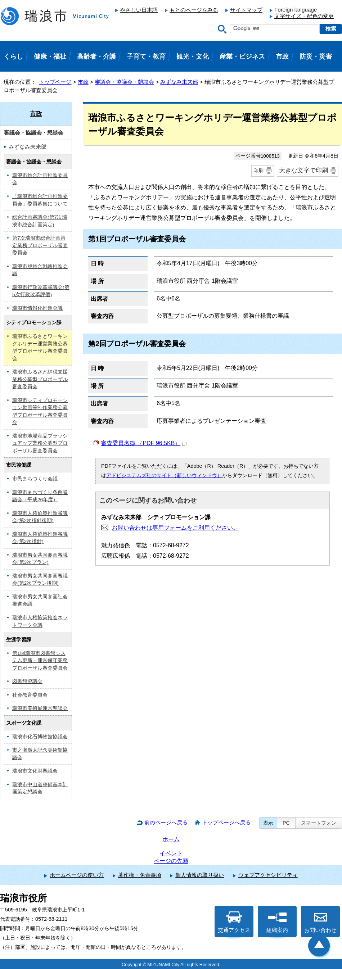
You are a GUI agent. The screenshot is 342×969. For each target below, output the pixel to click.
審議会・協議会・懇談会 (124, 82)
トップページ (55, 82)
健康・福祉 (50, 56)
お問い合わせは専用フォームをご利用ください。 (175, 528)
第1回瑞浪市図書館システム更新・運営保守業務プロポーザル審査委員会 (40, 661)
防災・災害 (316, 56)
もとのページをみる (194, 10)
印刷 (258, 170)
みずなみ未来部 (179, 82)
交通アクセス (234, 922)
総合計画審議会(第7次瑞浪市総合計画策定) (39, 220)
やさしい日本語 (139, 10)
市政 (83, 82)
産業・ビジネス (242, 56)
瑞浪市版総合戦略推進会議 (40, 270)
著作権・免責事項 (139, 875)
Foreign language (295, 9)
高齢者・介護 (96, 56)
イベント (171, 853)
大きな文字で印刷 (303, 170)
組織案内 (277, 922)
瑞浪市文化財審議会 (35, 771)
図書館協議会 (27, 681)
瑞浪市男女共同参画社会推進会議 (40, 600)
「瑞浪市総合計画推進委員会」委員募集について (40, 200)
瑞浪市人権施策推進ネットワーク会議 (40, 621)
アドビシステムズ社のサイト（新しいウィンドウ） (164, 475)
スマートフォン (318, 823)
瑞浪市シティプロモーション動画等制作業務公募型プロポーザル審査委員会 (40, 411)
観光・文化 (192, 56)
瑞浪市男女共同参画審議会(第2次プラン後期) (40, 579)
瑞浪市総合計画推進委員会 (40, 179)
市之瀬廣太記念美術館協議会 (40, 753)
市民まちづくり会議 (35, 478)
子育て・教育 (146, 56)
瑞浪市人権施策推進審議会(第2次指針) (40, 537)
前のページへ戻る (166, 822)
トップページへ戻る (226, 822)
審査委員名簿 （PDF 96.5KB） (143, 443)
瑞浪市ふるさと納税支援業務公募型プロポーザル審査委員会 (40, 379)
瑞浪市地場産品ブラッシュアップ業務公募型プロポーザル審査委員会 (40, 443)
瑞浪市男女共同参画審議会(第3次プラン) (40, 558)
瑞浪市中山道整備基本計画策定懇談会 (40, 788)
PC (286, 823)
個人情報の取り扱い (199, 875)
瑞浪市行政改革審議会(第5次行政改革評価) (40, 291)
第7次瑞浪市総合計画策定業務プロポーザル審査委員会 (40, 245)
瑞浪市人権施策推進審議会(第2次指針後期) (40, 517)
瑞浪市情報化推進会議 (37, 308)
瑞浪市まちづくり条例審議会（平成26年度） (40, 496)
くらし (13, 56)
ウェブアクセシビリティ (268, 875)
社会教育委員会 (30, 695)
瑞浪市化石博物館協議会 (40, 736)
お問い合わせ (320, 922)
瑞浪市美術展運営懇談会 (40, 708)
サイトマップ (246, 10)
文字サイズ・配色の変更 (304, 16)
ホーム (171, 839)
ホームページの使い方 (77, 875)
